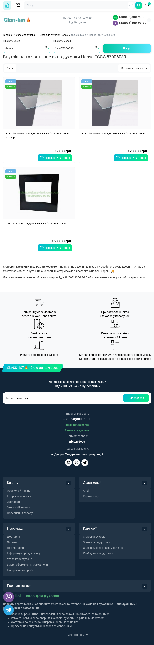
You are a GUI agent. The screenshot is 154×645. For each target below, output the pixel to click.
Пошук (127, 48)
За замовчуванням (134, 68)
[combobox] (27, 48)
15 (10, 68)
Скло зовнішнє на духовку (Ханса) (36, 223)
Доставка (13, 536)
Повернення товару (20, 513)
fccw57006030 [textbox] (64, 48)
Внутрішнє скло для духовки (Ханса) (113, 133)
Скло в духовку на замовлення (103, 547)
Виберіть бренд (11, 41)
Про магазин (15, 547)
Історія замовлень (19, 496)
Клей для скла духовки (98, 553)
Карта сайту (91, 496)
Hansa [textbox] (9, 48)
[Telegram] (9, 610)
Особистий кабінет (19, 490)
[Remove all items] (45, 46)
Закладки (13, 501)
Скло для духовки (94, 536)
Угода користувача (19, 559)
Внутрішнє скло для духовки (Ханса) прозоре (37, 135)
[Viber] (8, 597)
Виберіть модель (62, 41)
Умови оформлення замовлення (28, 564)
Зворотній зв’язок (19, 507)
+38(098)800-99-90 (129, 17)
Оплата (12, 542)
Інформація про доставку (23, 553)
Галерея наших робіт (20, 570)
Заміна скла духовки (96, 542)
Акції (86, 490)
